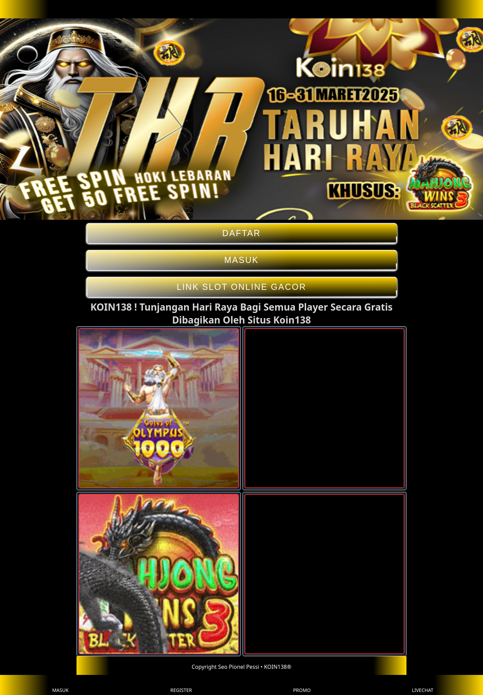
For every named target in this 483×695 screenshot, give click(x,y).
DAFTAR (241, 233)
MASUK (241, 260)
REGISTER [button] (181, 685)
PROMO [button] (302, 685)
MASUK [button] (60, 685)
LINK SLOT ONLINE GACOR (241, 287)
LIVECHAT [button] (422, 685)
